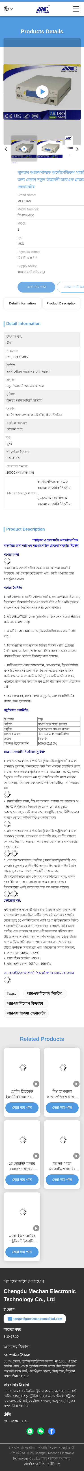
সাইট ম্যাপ (53, 1464)
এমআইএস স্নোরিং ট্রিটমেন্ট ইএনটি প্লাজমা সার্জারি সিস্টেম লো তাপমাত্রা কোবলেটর (21, 1239)
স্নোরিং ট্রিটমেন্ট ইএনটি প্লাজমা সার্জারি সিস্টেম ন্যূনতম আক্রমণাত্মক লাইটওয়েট (22, 1095)
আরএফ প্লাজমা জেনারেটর (26, 1013)
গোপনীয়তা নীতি (34, 1464)
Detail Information (22, 303)
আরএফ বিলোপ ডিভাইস (25, 1003)
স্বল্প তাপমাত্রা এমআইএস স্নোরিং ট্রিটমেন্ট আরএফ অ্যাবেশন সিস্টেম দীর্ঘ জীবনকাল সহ (62, 1167)
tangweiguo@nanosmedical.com (34, 1318)
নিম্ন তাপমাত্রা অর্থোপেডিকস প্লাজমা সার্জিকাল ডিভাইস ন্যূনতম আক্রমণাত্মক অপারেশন (62, 1095)
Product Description (62, 303)
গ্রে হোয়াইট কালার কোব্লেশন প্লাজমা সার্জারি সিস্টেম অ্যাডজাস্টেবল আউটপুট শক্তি (22, 1167)
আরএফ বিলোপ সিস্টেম (44, 993)
